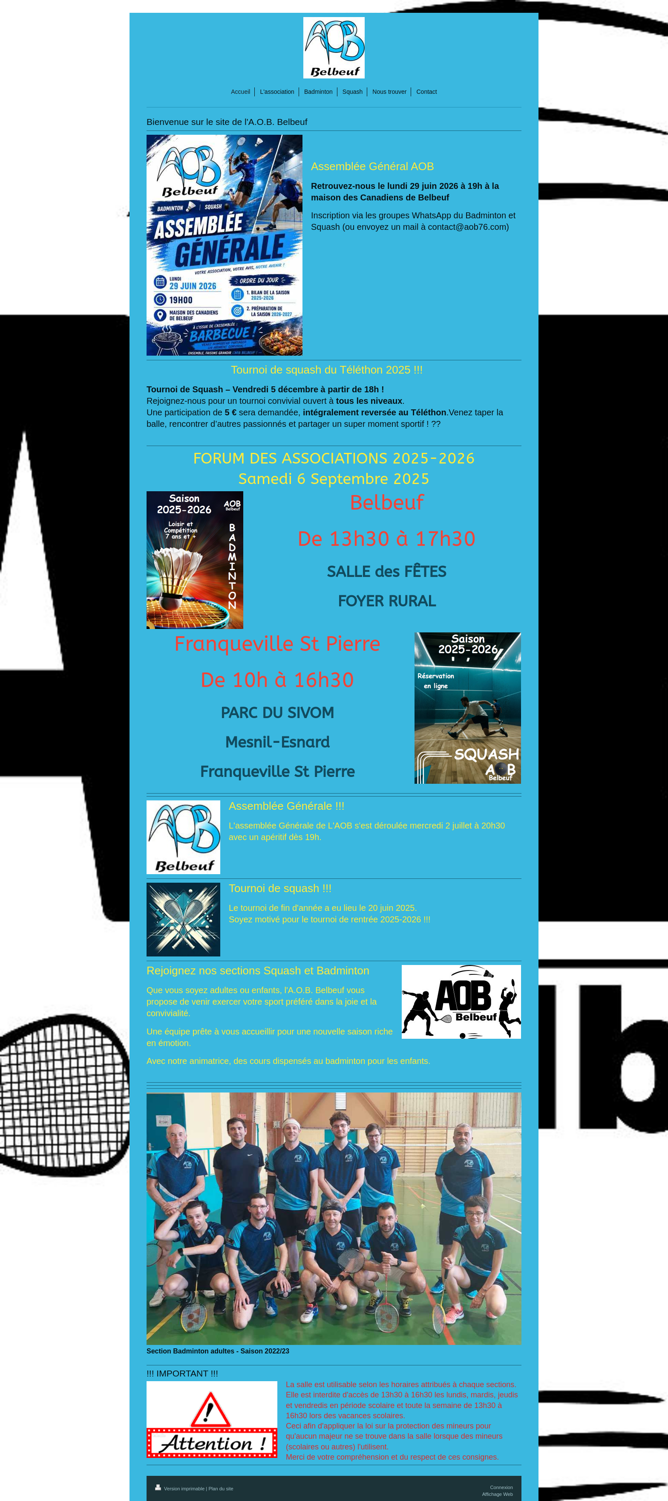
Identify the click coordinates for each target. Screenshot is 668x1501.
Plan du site (220, 1488)
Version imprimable (180, 1488)
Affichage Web (497, 1494)
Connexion (501, 1487)
